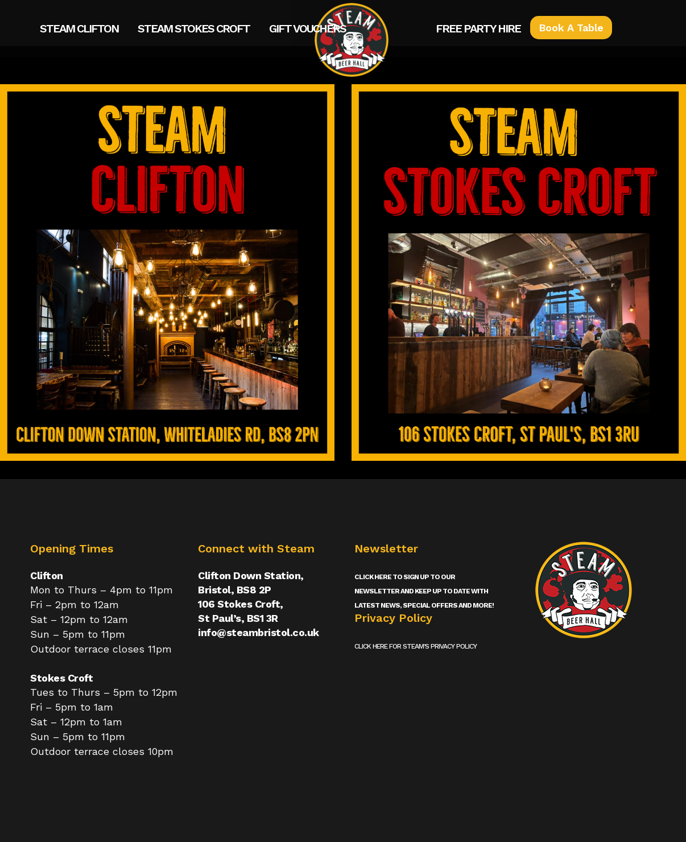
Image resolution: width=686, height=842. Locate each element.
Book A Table (571, 28)
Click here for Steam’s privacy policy (415, 646)
